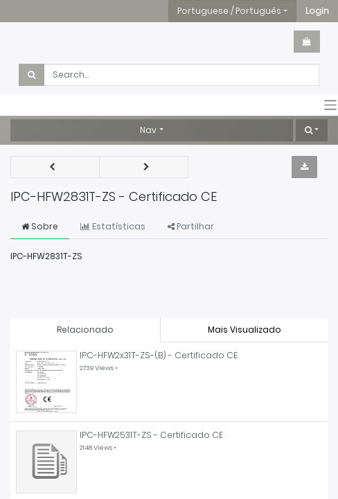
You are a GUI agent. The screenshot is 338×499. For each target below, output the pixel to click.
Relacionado (85, 329)
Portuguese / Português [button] (229, 11)
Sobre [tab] (39, 226)
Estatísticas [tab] (112, 226)
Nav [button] (148, 130)
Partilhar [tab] (191, 226)
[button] (317, 11)
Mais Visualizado (244, 329)
